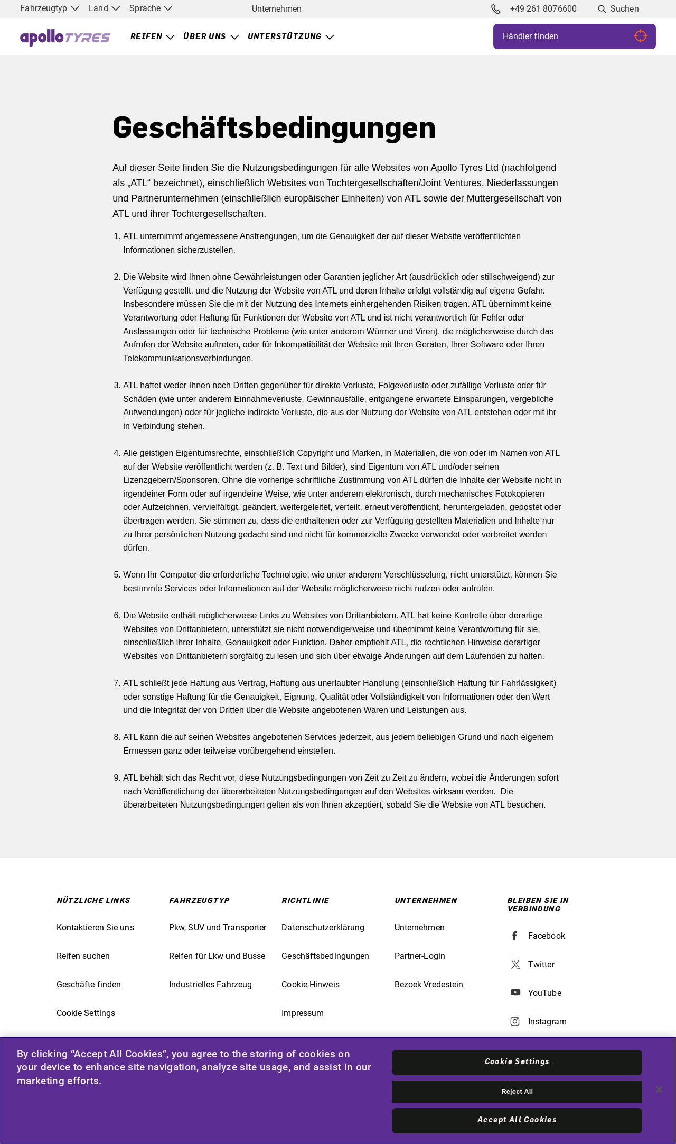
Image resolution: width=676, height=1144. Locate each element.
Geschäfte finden (89, 985)
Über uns (204, 37)
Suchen (625, 9)
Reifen (146, 37)
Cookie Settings (86, 1013)
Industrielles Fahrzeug (210, 985)
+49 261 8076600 (534, 9)
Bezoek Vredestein (429, 985)
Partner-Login (420, 956)
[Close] (659, 1089)
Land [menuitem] (104, 8)
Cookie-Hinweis (310, 985)
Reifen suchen (83, 956)
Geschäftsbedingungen (325, 956)
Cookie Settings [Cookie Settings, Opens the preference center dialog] (517, 1062)
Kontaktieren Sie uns (95, 927)
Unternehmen (277, 9)
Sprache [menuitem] (151, 8)
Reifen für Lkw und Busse (217, 956)
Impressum (302, 1013)
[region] (338, 1090)
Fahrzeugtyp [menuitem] (49, 8)
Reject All (517, 1091)
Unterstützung (285, 37)
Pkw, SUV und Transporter (217, 927)
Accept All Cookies (517, 1120)
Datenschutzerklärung (322, 927)
